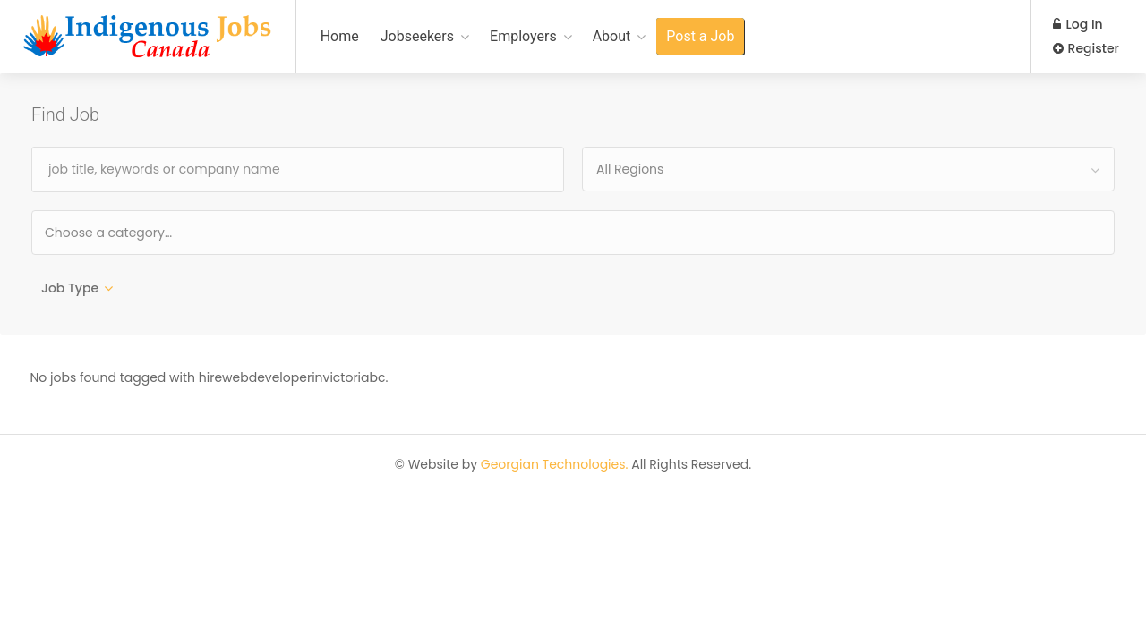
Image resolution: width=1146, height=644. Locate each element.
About (612, 36)
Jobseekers (417, 36)
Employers (523, 36)
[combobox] (848, 169)
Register (1086, 48)
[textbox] (166, 232)
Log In (1078, 24)
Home (340, 36)
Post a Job (700, 36)
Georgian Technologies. (555, 465)
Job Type (69, 288)
